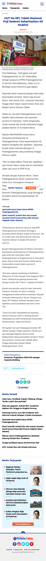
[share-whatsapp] (25, 382)
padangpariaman (18, 368)
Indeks (25, 8)
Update (31, 188)
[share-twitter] (21, 382)
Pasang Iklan (18, 549)
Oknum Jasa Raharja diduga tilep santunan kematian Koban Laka (16, 491)
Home (4, 8)
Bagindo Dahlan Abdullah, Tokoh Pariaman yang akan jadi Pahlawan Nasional (17, 469)
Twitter (24, 545)
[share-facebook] (17, 382)
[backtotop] (23, 533)
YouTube (33, 545)
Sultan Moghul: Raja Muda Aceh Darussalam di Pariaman (16, 514)
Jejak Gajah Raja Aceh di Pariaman (17, 479)
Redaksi (9, 549)
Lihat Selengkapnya (23, 524)
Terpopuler (15, 8)
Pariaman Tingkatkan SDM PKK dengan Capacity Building (22, 358)
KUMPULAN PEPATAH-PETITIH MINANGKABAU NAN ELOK (17, 502)
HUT (5, 368)
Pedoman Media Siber (32, 549)
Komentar (23, 387)
